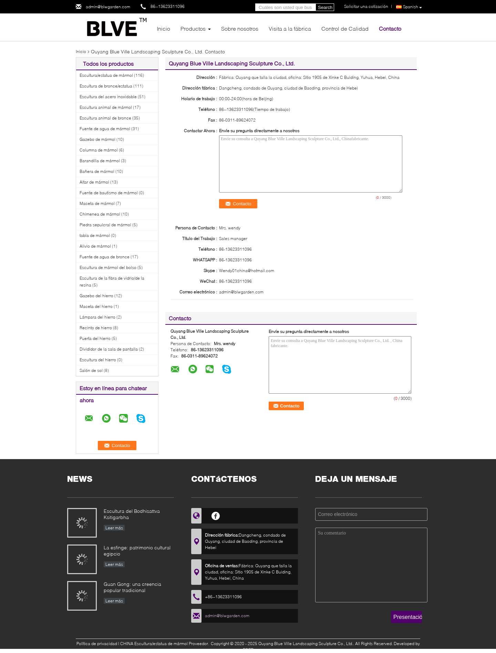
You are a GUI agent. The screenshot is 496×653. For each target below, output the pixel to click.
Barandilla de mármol (100, 160)
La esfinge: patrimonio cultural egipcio (137, 551)
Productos (193, 28)
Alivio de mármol (95, 246)
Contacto (390, 28)
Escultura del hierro (98, 359)
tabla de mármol (95, 235)
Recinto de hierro (96, 327)
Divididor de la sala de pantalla (109, 349)
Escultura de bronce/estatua (106, 86)
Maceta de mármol (97, 203)
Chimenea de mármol (100, 214)
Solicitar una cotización (366, 6)
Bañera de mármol (97, 171)
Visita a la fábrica (290, 28)
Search (325, 7)
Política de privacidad (96, 643)
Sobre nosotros (239, 28)
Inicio (163, 28)
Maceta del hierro (96, 306)
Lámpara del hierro (97, 317)
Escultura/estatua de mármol (106, 75)
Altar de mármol (94, 182)
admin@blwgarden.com (108, 6)
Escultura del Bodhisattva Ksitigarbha (132, 514)
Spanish (412, 7)
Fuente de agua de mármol (105, 128)
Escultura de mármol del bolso (108, 267)
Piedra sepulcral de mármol (105, 224)
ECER (248, 649)
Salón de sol (91, 370)
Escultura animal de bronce (105, 118)
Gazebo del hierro (96, 295)
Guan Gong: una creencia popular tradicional (132, 587)
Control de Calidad (345, 28)
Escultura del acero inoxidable (108, 96)
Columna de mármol (99, 150)
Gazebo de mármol (97, 139)
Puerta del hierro (95, 338)
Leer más (114, 527)
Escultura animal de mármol (106, 107)
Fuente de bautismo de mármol (109, 192)
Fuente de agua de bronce (105, 256)
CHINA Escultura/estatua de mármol (154, 643)
